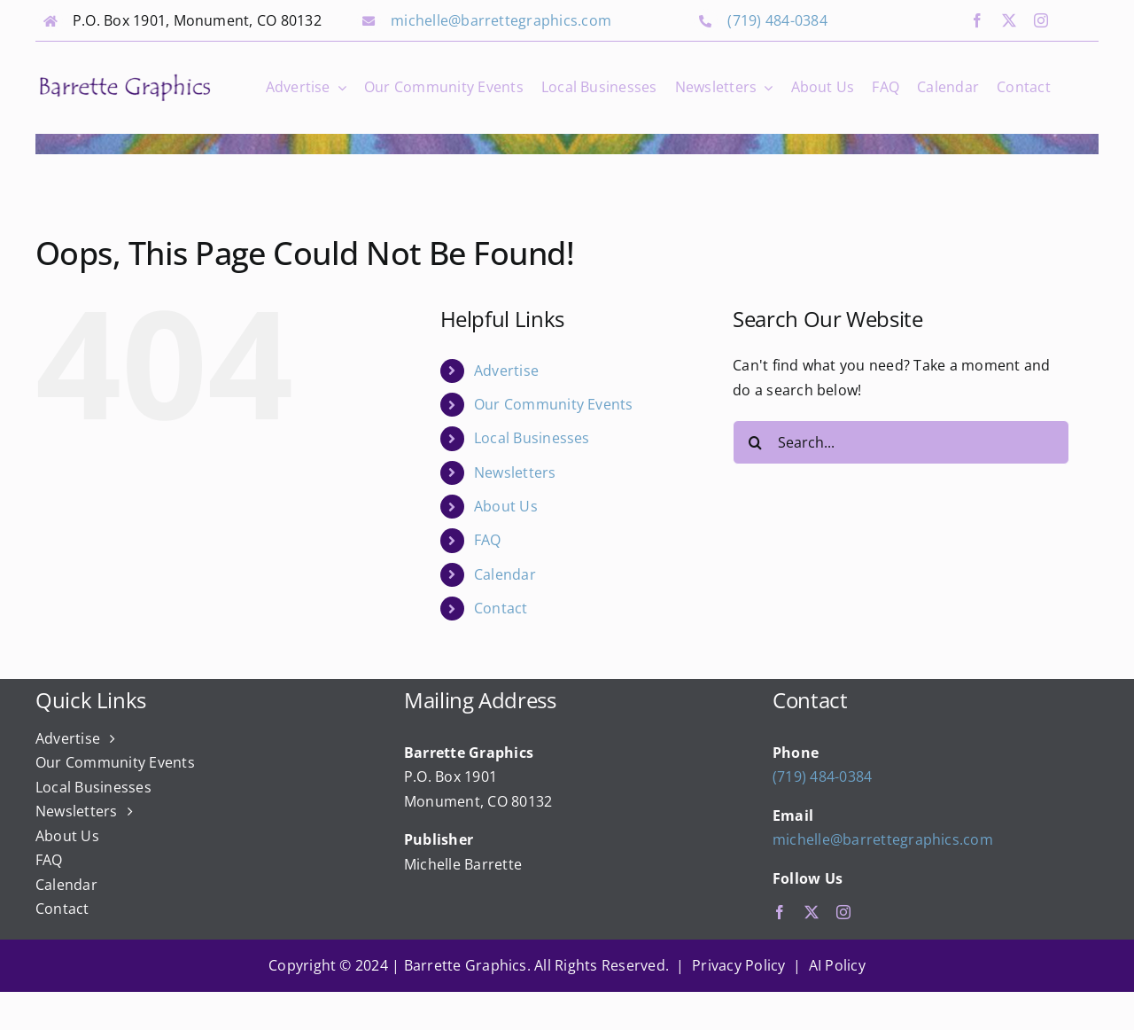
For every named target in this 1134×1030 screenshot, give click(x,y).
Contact (501, 608)
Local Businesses (532, 438)
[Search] (755, 442)
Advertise (506, 370)
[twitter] (1009, 20)
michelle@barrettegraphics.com (501, 20)
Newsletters (515, 472)
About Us (506, 506)
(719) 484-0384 (777, 20)
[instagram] (1041, 20)
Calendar (505, 574)
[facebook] (977, 20)
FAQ (487, 540)
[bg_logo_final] (124, 78)
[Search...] (901, 442)
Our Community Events (553, 404)
